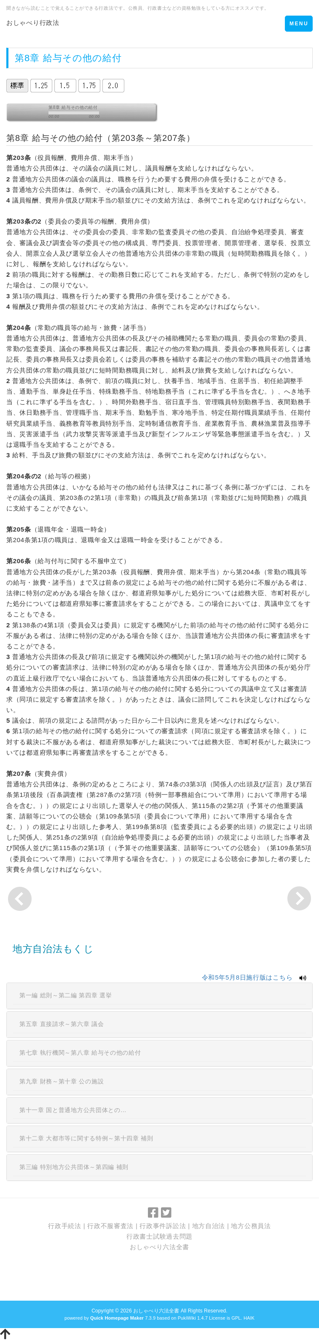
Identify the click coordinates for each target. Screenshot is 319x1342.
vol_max (141, 114)
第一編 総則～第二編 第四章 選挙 (65, 995)
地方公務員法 (251, 1225)
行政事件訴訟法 (162, 1225)
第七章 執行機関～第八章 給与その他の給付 (80, 1052)
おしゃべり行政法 (32, 22)
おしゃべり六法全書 (159, 1246)
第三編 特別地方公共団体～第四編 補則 (74, 1167)
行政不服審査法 (110, 1225)
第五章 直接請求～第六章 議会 (61, 1024)
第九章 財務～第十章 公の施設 (61, 1081)
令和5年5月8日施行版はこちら (247, 977)
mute (115, 114)
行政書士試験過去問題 (159, 1236)
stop (37, 114)
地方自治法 (208, 1225)
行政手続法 (64, 1225)
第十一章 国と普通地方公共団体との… (73, 1110)
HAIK (249, 1317)
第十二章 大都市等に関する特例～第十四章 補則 (86, 1138)
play (25, 114)
